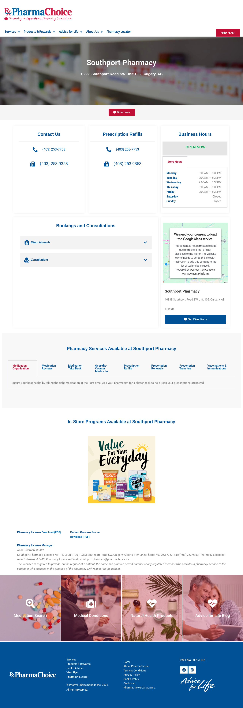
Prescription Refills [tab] (131, 367)
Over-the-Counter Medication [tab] (102, 368)
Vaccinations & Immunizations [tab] (216, 367)
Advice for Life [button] (70, 31)
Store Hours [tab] (174, 161)
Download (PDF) (52, 532)
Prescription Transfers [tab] (187, 367)
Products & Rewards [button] (39, 31)
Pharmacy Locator (119, 32)
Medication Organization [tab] (21, 367)
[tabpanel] (195, 187)
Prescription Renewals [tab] (159, 367)
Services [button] (12, 31)
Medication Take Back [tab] (75, 367)
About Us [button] (94, 31)
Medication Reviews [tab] (49, 367)
